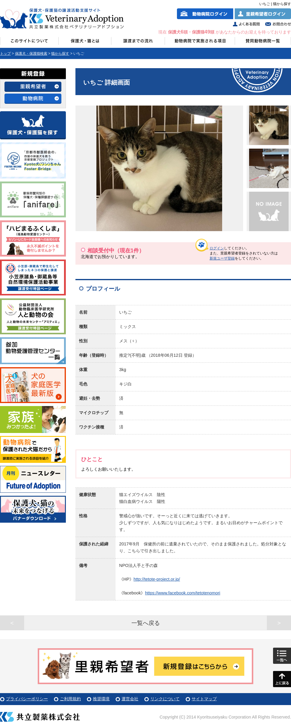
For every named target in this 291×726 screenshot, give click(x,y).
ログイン (217, 248)
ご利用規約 (70, 698)
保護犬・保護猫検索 (31, 53)
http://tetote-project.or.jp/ (157, 579)
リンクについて (165, 698)
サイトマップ (204, 698)
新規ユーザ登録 (222, 258)
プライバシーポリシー (27, 698)
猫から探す (60, 53)
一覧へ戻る (145, 623)
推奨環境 (101, 698)
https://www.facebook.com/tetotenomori (182, 593)
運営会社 (130, 698)
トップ (5, 53)
